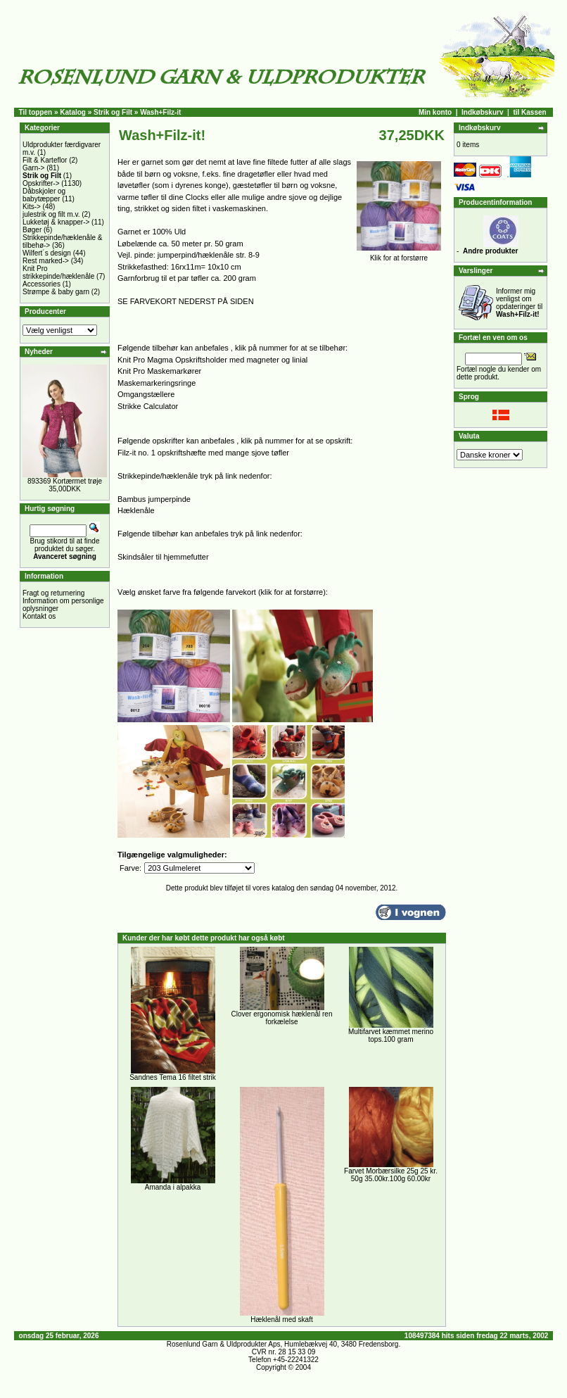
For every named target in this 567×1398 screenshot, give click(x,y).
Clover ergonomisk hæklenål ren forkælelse (282, 1018)
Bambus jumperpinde (154, 499)
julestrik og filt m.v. (51, 214)
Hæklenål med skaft (281, 1319)
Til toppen (36, 112)
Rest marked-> (46, 261)
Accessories (41, 284)
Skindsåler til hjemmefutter (163, 557)
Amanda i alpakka (173, 1187)
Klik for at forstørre (399, 255)
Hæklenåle (136, 510)
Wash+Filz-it (160, 112)
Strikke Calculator (147, 406)
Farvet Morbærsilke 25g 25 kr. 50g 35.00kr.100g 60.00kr (391, 1175)
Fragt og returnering (53, 593)
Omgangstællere (145, 394)
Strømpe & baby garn (56, 292)
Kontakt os (39, 616)
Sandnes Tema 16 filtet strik (172, 1077)
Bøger (32, 230)
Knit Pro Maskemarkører (159, 371)
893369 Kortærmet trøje (64, 481)
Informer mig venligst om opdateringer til (519, 302)
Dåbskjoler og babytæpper (44, 195)
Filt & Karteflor (45, 160)
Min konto (435, 112)
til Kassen (529, 112)
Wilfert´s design (47, 253)
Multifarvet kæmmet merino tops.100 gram (390, 1035)
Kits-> (32, 206)
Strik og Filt (113, 112)
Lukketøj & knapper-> (56, 222)
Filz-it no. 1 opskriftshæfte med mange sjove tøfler (203, 452)
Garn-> (33, 168)
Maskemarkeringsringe (156, 383)
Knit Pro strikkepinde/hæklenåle (58, 272)
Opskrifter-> (41, 183)
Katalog (73, 112)
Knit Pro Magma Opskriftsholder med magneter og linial (212, 359)
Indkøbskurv (482, 112)
